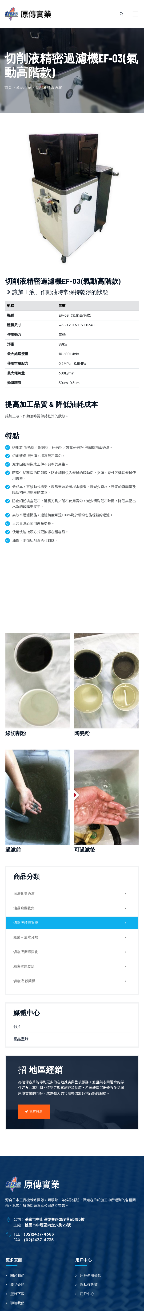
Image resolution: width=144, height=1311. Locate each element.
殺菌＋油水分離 (25, 937)
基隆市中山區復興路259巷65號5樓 (54, 1219)
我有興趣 (34, 1111)
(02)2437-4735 (39, 1240)
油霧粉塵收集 (24, 908)
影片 (17, 1026)
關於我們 (17, 1275)
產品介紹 (17, 1285)
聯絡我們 (17, 1303)
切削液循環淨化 (25, 952)
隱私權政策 (89, 1285)
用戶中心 (87, 1294)
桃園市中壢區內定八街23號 (48, 1225)
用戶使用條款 (90, 1275)
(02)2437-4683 (39, 1234)
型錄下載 (17, 1294)
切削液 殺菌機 (24, 981)
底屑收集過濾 (24, 893)
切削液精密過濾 (25, 923)
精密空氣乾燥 (24, 966)
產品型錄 (20, 1039)
